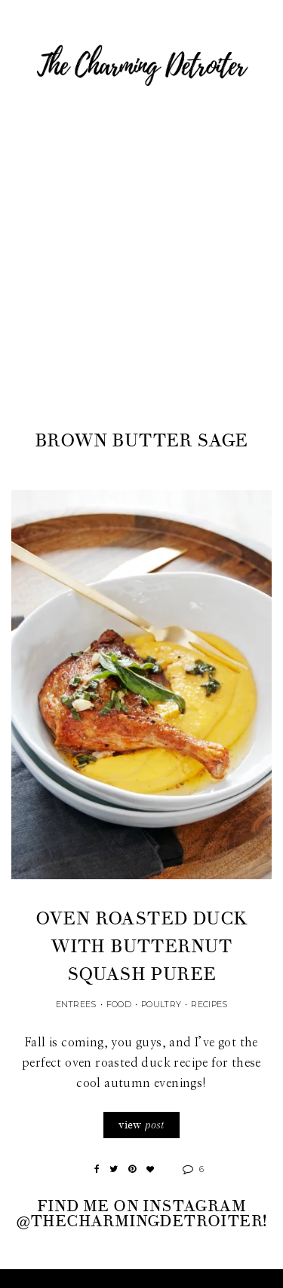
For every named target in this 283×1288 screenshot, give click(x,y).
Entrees (76, 1004)
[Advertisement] (141, 278)
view (141, 1125)
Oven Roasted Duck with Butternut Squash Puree (141, 946)
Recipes (209, 1004)
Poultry (161, 1004)
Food (118, 1004)
